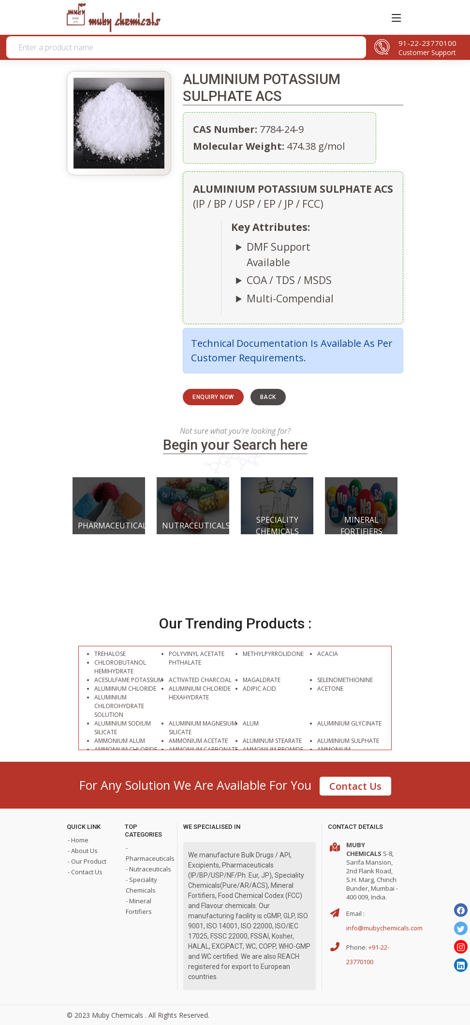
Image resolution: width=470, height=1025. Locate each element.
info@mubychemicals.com (384, 928)
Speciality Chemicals (277, 525)
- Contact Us (85, 872)
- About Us (83, 850)
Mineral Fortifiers (361, 525)
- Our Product (87, 861)
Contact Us (355, 786)
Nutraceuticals (193, 525)
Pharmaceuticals (109, 525)
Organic (149, 93)
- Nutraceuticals (148, 869)
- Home (78, 840)
